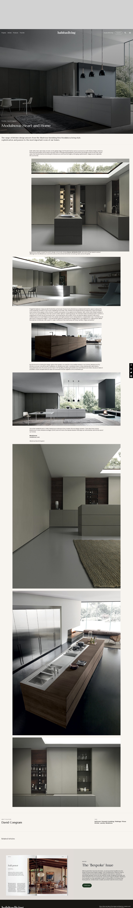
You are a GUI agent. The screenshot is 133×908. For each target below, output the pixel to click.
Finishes (3, 121)
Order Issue (87, 885)
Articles (9, 33)
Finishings (118, 821)
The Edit (22, 33)
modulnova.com (35, 437)
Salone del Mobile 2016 (74, 252)
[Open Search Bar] (125, 32)
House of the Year (108, 33)
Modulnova (109, 823)
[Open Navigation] (130, 32)
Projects (3, 33)
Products (15, 33)
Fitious (124, 821)
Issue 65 (118, 32)
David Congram (12, 121)
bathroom (98, 821)
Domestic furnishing (108, 821)
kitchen (97, 823)
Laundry (102, 823)
